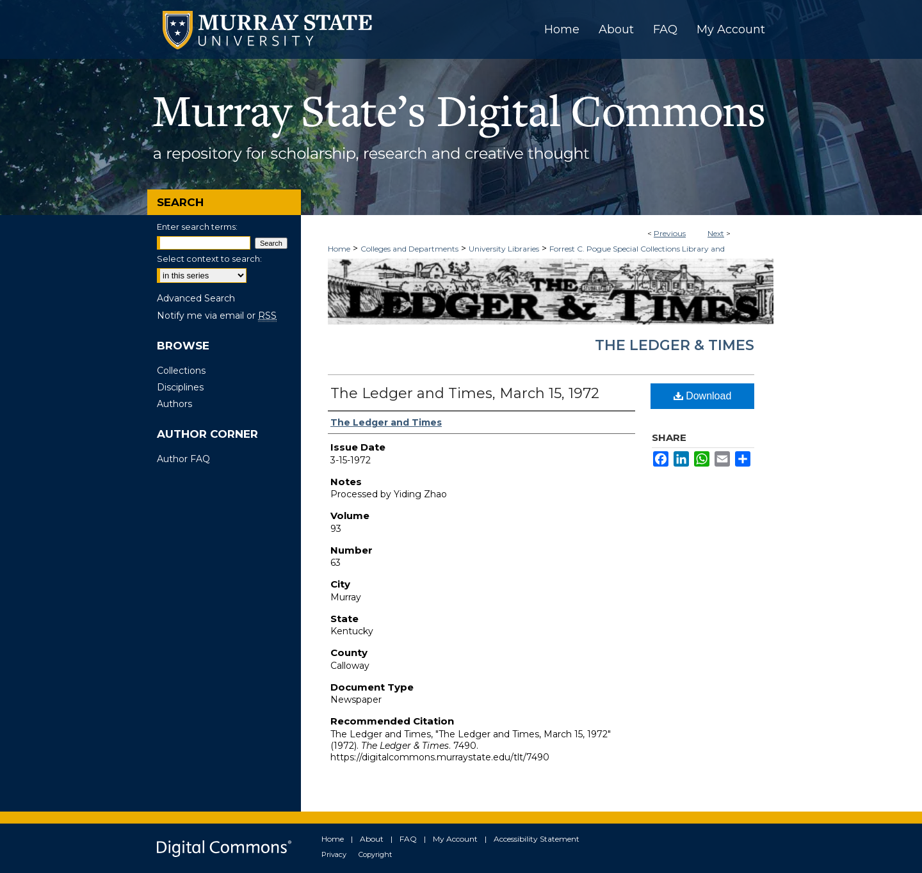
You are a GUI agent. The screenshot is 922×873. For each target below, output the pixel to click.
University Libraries (504, 248)
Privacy (333, 854)
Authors (174, 404)
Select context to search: (209, 258)
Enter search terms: (197, 226)
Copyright (375, 854)
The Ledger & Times (674, 345)
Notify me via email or (217, 315)
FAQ (408, 839)
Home (339, 248)
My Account (455, 839)
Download (703, 395)
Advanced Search (196, 298)
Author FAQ (183, 459)
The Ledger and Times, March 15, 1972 (464, 393)
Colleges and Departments (409, 248)
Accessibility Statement (536, 839)
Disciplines (180, 387)
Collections (181, 370)
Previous (670, 233)
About (372, 839)
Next (716, 233)
